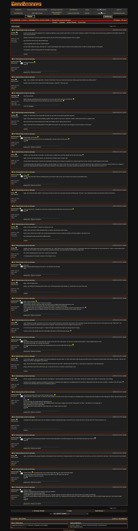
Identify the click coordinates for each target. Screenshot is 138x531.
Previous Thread (38, 511)
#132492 (124, 487)
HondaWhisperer (102, 525)
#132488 (124, 416)
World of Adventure (73, 13)
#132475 (124, 172)
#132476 (124, 190)
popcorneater (15, 61)
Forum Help (81, 22)
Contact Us (115, 518)
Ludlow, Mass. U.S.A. (15, 104)
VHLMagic (14, 95)
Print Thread (15, 26)
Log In (124, 20)
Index (69, 511)
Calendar (62, 22)
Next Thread (100, 511)
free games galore (37, 13)
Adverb (85, 525)
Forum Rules (14, 518)
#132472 (124, 112)
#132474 (124, 151)
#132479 (124, 245)
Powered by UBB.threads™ (69, 530)
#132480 (124, 262)
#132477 (124, 206)
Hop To (51, 513)
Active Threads (71, 22)
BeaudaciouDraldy (92, 525)
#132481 (124, 280)
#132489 (124, 435)
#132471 (124, 93)
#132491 (124, 469)
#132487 (124, 391)
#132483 (124, 320)
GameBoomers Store (119, 13)
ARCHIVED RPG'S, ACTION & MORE (39, 20)
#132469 (124, 58)
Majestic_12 (79, 525)
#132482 (124, 298)
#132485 (124, 356)
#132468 (124, 30)
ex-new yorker (14, 41)
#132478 (124, 224)
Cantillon (72, 525)
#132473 (124, 133)
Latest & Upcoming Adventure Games (37, 9)
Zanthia (13, 32)
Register (117, 20)
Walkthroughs (18, 13)
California (13, 88)
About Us (119, 9)
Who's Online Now (17, 523)
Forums (24, 20)
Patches (87, 13)
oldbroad (30, 525)
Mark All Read (22, 518)
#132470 (124, 77)
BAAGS (87, 9)
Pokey (13, 79)
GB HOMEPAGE (15, 20)
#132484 (124, 337)
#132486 (124, 375)
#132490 (124, 453)
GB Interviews (73, 9)
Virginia (12, 70)
